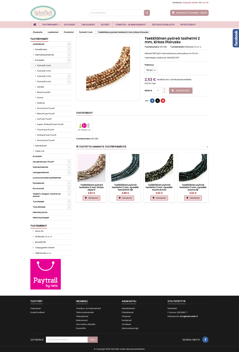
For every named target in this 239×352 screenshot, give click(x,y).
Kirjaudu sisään (190, 2)
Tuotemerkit (38, 225)
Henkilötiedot (128, 308)
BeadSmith (40, 242)
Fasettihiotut (41, 49)
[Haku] (119, 13)
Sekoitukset (40, 145)
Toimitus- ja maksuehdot (130, 24)
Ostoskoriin (180, 90)
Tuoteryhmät (50, 24)
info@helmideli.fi (189, 316)
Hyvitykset (127, 320)
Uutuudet (69, 24)
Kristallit (37, 156)
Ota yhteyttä (176, 301)
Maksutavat (81, 320)
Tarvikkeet (38, 201)
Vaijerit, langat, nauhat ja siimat (47, 195)
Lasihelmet (38, 44)
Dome (40, 97)
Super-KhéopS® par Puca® (50, 124)
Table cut (39, 151)
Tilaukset (126, 316)
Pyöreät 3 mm (44, 70)
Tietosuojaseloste (163, 24)
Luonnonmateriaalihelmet (47, 177)
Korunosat (38, 188)
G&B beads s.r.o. (43, 253)
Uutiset (105, 24)
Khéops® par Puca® (46, 135)
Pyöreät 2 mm (44, 65)
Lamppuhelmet (41, 172)
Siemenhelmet (40, 167)
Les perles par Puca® (43, 161)
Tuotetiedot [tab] (84, 113)
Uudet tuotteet (37, 312)
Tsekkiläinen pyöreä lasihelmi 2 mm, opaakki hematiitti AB (125, 187)
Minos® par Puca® (46, 113)
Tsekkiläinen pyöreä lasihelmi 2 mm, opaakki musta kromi (159, 187)
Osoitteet (126, 324)
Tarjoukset (88, 24)
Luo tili (205, 2)
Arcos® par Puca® (46, 108)
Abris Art (39, 231)
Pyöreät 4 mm (44, 76)
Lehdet (40, 86)
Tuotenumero (152, 47)
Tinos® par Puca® (45, 129)
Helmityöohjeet (41, 217)
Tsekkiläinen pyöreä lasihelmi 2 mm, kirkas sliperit (91, 187)
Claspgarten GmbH (44, 247)
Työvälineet (39, 206)
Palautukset (127, 312)
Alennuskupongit (130, 328)
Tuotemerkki (177, 47)
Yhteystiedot (188, 24)
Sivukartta (81, 328)
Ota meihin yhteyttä (85, 324)
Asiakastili (129, 301)
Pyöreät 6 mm (44, 81)
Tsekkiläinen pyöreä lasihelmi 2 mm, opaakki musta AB (193, 187)
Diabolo (41, 102)
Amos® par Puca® (46, 140)
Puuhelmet (38, 183)
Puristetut (39, 60)
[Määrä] (158, 91)
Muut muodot (43, 92)
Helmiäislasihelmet (44, 54)
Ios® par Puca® (44, 118)
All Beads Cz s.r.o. (43, 236)
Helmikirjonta (40, 212)
